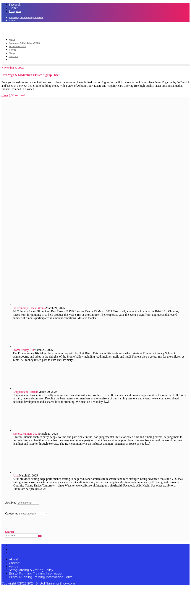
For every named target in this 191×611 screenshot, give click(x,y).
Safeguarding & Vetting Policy (31, 570)
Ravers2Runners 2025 (26, 433)
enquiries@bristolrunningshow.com (26, 17)
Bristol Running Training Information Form (40, 577)
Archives (10, 502)
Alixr (16, 475)
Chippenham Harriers (25, 391)
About (13, 559)
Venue (13, 566)
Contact (15, 563)
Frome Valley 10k (23, 349)
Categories (11, 513)
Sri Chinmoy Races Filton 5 (29, 308)
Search (9, 531)
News (4, 95)
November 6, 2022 (12, 67)
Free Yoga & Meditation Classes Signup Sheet (30, 75)
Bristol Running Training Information (36, 573)
